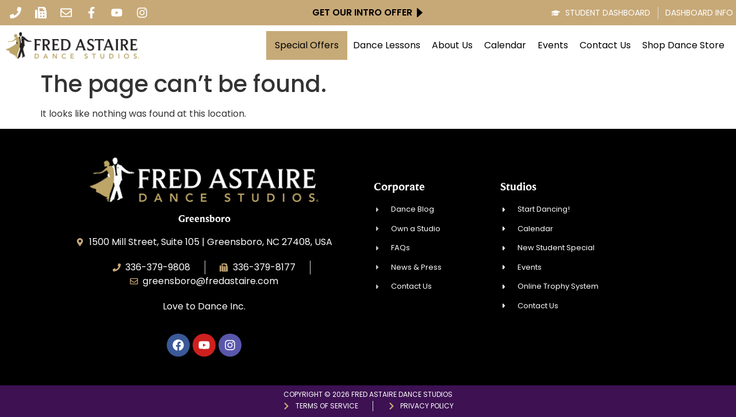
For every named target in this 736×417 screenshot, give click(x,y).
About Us (452, 45)
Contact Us (605, 45)
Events (553, 45)
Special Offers (307, 45)
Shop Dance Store (683, 45)
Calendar (505, 45)
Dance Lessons (386, 45)
